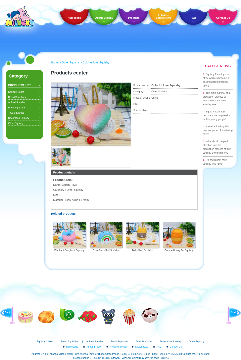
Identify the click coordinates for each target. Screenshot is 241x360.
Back (7, 312)
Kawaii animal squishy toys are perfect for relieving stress (218, 130)
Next (233, 312)
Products (133, 17)
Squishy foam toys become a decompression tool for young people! (216, 115)
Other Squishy (15, 123)
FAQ (193, 17)
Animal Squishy (16, 102)
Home (54, 62)
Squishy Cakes (16, 92)
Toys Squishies (16, 112)
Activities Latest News (163, 16)
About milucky (94, 346)
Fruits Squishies (16, 107)
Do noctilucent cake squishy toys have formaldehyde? (215, 164)
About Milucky (104, 17)
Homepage (74, 17)
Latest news (141, 346)
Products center (118, 346)
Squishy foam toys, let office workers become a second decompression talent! (216, 80)
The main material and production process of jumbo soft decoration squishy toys (216, 99)
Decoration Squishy (18, 118)
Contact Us (223, 17)
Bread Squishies (17, 97)
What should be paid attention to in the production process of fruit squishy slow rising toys (217, 147)
